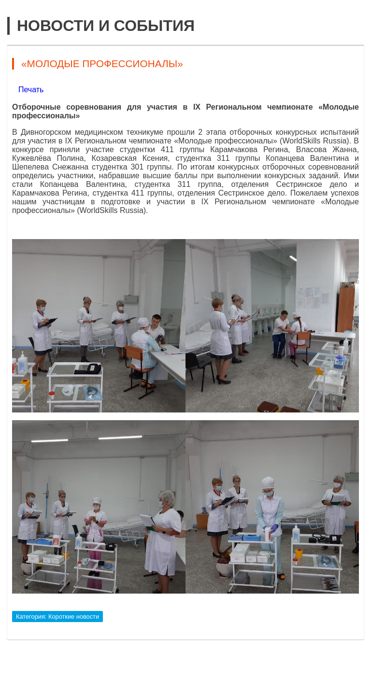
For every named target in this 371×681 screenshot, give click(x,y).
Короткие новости (73, 616)
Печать (30, 89)
